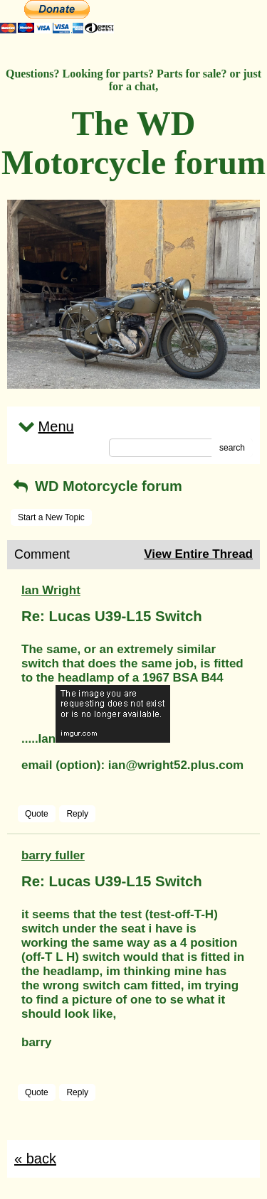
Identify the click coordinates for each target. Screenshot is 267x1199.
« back (35, 1158)
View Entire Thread (198, 554)
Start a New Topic (51, 517)
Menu (44, 426)
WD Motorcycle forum (96, 486)
